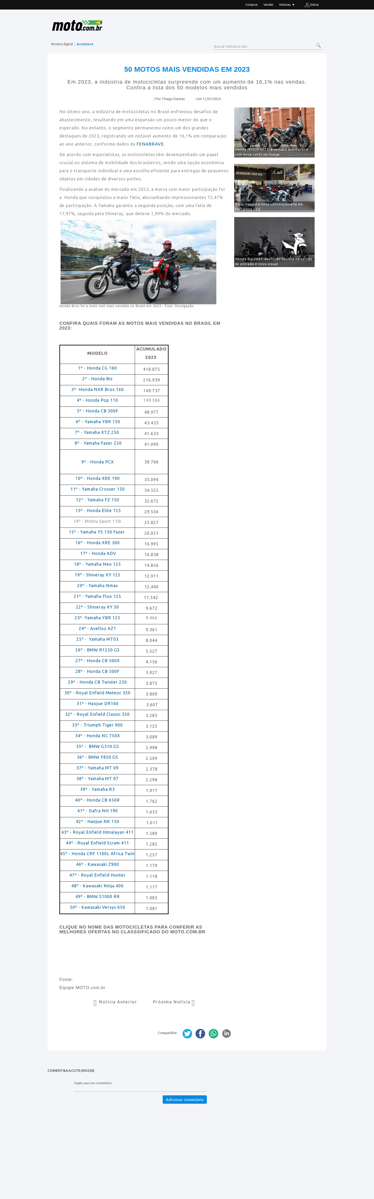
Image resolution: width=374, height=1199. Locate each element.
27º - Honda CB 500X (97, 660)
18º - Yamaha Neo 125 (97, 564)
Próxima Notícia (174, 1001)
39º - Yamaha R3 (97, 789)
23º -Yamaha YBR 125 (97, 617)
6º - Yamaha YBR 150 (98, 421)
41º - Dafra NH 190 (97, 810)
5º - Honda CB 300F (97, 410)
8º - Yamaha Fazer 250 (97, 443)
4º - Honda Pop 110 (97, 400)
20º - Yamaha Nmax (97, 585)
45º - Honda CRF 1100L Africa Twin (97, 853)
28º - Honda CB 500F (97, 671)
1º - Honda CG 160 (97, 368)
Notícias (286, 5)
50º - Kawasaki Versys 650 (97, 907)
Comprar (251, 4)
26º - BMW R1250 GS (97, 649)
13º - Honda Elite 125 (98, 510)
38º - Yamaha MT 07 (97, 778)
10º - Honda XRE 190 (97, 478)
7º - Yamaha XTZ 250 (97, 432)
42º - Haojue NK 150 (97, 821)
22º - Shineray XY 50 (97, 607)
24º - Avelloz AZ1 (97, 628)
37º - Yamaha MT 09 (97, 767)
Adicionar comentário (185, 1099)
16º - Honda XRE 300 (97, 542)
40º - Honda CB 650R (97, 800)
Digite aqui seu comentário (93, 1083)
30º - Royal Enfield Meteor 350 (98, 692)
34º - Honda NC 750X (97, 735)
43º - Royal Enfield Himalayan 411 (97, 832)
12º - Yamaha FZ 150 (97, 499)
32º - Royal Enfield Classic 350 (97, 714)
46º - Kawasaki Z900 (97, 864)
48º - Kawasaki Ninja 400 (97, 885)
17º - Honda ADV (97, 553)
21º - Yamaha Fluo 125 (97, 596)
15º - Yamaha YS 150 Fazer (97, 531)
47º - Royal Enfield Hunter (97, 875)
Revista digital (62, 44)
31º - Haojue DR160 (98, 703)
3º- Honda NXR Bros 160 (97, 389)
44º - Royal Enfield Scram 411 (97, 842)
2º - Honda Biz (97, 378)
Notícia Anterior (116, 1001)
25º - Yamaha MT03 (97, 639)
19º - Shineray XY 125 (97, 574)
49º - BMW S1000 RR (97, 896)
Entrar (312, 5)
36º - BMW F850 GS (97, 757)
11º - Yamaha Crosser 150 (98, 489)
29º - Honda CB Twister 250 (97, 682)
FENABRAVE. (150, 144)
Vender (269, 4)
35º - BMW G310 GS (97, 746)
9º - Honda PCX (97, 461)
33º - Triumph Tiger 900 (97, 724)
